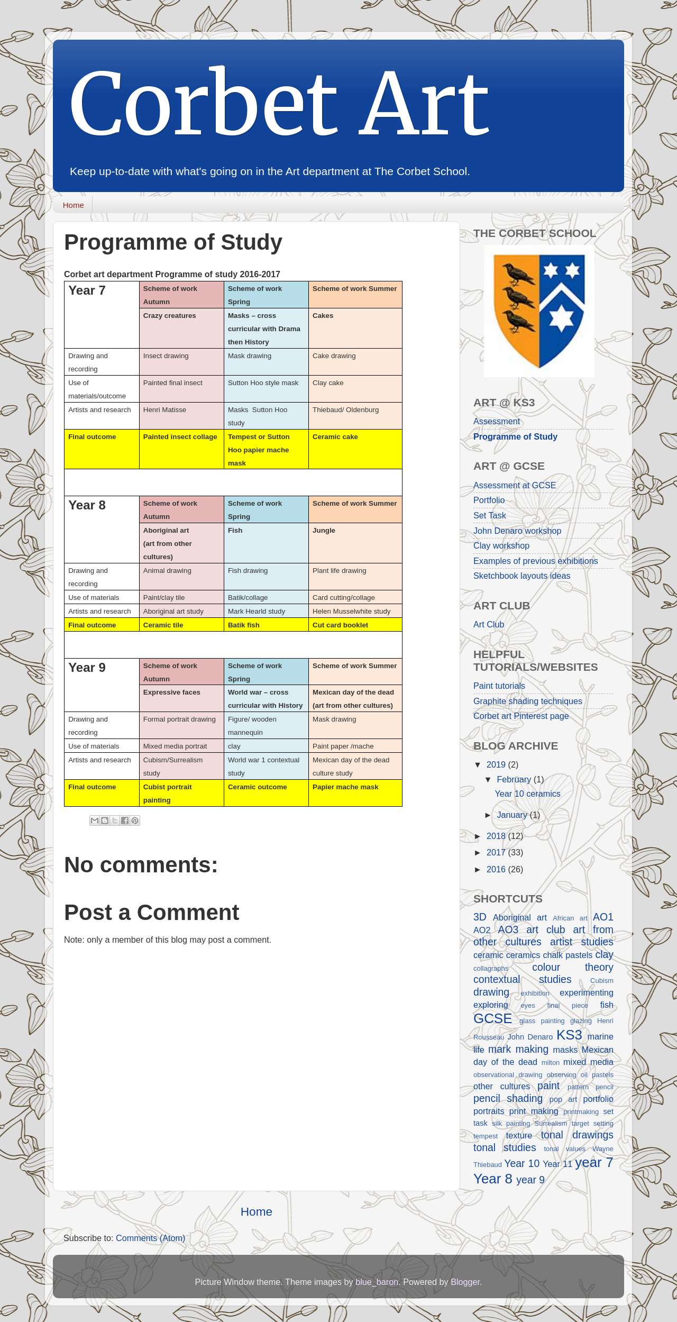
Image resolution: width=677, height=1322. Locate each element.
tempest (485, 1136)
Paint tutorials (499, 685)
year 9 (530, 1180)
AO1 (603, 917)
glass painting (542, 1021)
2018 (497, 836)
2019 (497, 764)
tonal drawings (577, 1135)
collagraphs (490, 968)
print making (534, 1111)
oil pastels (597, 1075)
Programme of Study (515, 436)
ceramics (523, 955)
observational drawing (508, 1075)
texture (519, 1135)
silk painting (511, 1123)
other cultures (501, 1086)
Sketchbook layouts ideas (522, 575)
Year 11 (557, 1164)
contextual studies (522, 979)
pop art (563, 1099)
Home (73, 204)
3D (480, 917)
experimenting (587, 992)
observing (562, 1075)
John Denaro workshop (517, 530)
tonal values (564, 1149)
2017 (497, 852)
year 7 (594, 1162)
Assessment (496, 421)
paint (548, 1085)
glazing (581, 1021)
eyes (527, 1005)
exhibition (535, 993)
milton (551, 1062)
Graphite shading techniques (527, 701)
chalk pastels (567, 955)
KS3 (569, 1034)
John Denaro (530, 1037)
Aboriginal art (520, 917)
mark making (518, 1049)
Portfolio (489, 500)
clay (604, 954)
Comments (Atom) (150, 1238)
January (513, 814)
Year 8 (493, 1178)
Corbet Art (279, 104)
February (515, 779)
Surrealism (551, 1123)
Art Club (488, 624)
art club (545, 929)
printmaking (581, 1112)
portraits (488, 1111)
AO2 (481, 930)
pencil (605, 1087)
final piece (568, 1005)
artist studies (582, 941)
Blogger (465, 1282)
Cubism (602, 980)
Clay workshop (501, 545)
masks (565, 1049)
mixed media (588, 1061)
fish (607, 1004)
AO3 (508, 929)
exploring (490, 1004)
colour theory (573, 967)
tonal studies (504, 1147)
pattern (578, 1087)
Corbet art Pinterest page (521, 716)
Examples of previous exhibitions (535, 561)
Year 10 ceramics (527, 793)
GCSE (492, 1018)
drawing (491, 992)
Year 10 (521, 1163)
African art (570, 918)
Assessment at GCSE (514, 485)
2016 (497, 869)
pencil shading (508, 1098)
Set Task (489, 515)
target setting (593, 1123)
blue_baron (376, 1282)
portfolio (598, 1099)
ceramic (488, 955)
